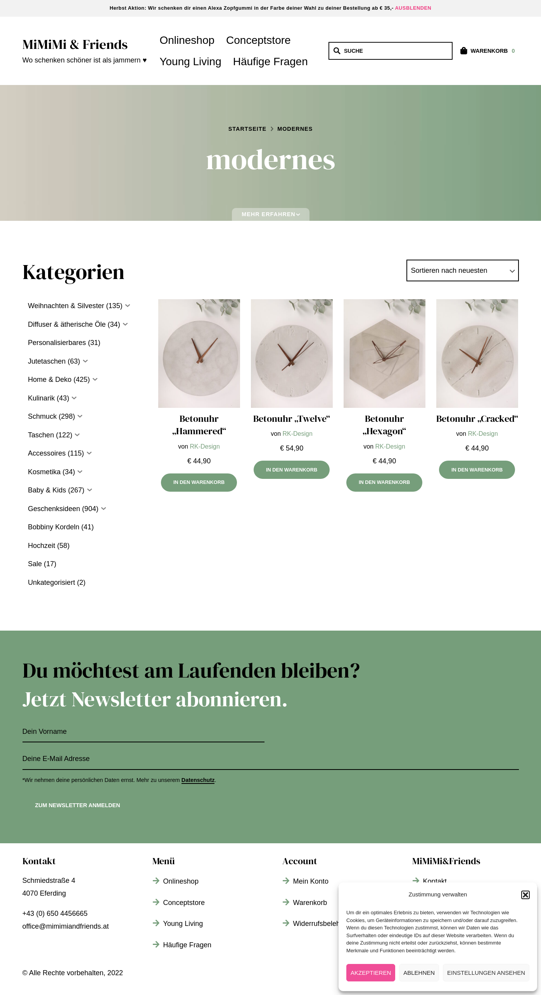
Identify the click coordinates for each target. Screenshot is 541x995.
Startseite (247, 129)
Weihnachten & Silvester (66, 306)
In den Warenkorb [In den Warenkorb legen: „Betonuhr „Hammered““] (199, 482)
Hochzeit (41, 546)
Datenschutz (198, 780)
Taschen (41, 435)
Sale (35, 564)
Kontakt (435, 881)
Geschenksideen (54, 509)
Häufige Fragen (270, 61)
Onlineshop (186, 40)
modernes (295, 129)
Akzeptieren (371, 972)
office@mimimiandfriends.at (65, 926)
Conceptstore (258, 40)
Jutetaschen (47, 361)
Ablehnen (419, 972)
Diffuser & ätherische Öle (67, 324)
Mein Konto (310, 881)
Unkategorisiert (51, 582)
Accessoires (47, 453)
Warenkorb (310, 903)
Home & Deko (50, 379)
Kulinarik (41, 398)
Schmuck (42, 416)
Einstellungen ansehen (486, 972)
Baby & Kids (47, 490)
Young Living (190, 61)
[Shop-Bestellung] (462, 271)
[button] (525, 895)
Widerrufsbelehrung (323, 923)
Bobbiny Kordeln (54, 527)
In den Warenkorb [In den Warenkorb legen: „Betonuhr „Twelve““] (291, 470)
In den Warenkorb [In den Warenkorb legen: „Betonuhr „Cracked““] (477, 470)
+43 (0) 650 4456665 (55, 913)
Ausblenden (413, 8)
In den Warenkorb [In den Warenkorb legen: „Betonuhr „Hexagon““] (384, 482)
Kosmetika (44, 472)
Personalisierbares (57, 343)
